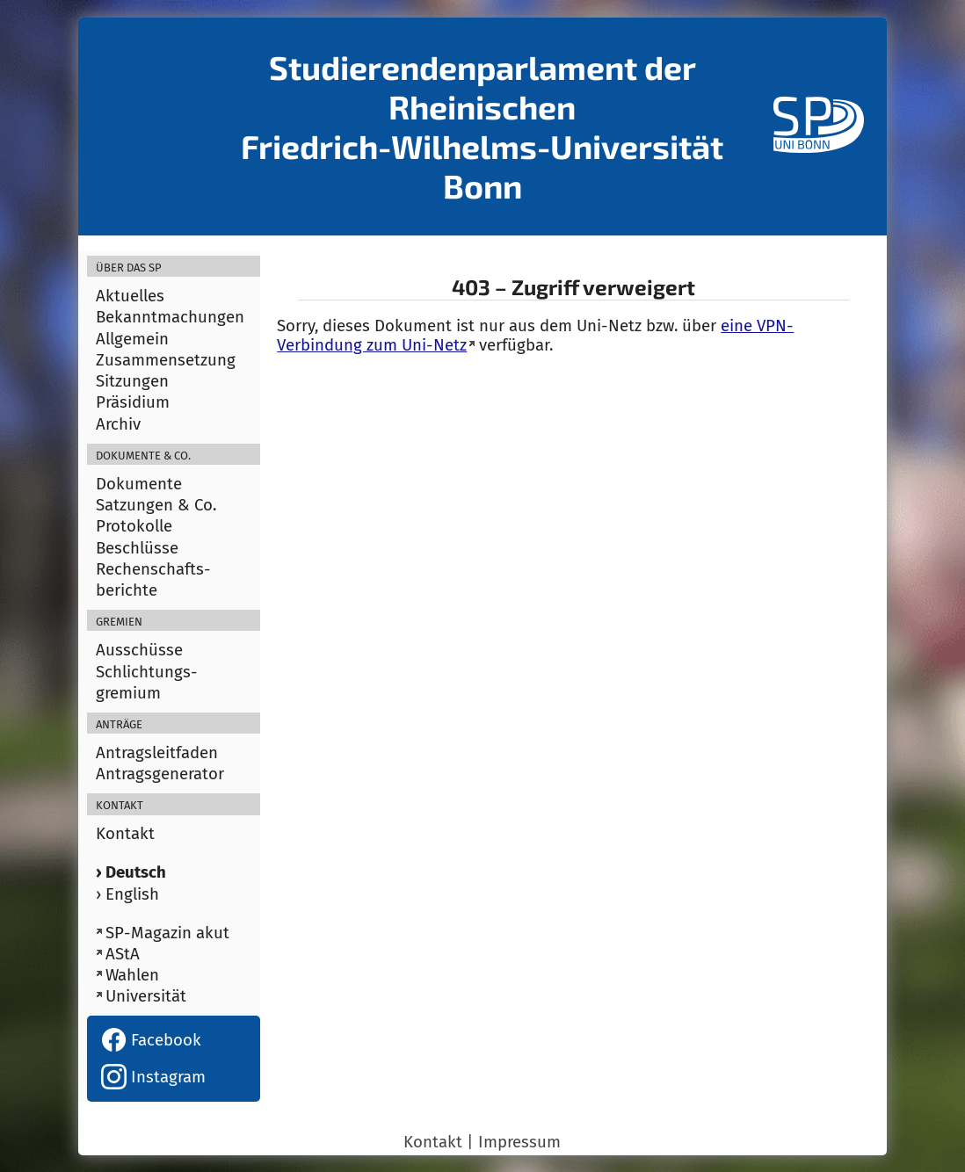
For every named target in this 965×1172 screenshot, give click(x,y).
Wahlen (132, 975)
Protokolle (134, 526)
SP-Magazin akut (167, 933)
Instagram (153, 1077)
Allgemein (132, 339)
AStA (122, 954)
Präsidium (133, 402)
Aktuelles (130, 296)
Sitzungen (132, 381)
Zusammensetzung (166, 360)
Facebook (151, 1040)
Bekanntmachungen (170, 317)
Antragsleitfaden (157, 753)
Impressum (519, 1142)
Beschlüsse (137, 548)
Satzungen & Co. (156, 505)
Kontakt (125, 833)
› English (127, 894)
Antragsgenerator (160, 774)
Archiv (118, 424)
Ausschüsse (139, 650)
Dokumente (139, 484)
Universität (145, 996)
